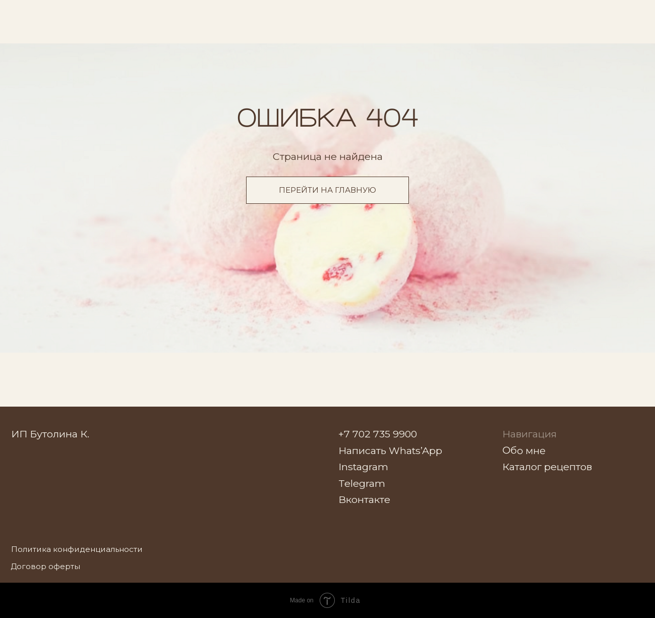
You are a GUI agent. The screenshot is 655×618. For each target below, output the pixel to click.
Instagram (363, 467)
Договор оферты (45, 566)
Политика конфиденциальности (77, 549)
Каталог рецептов (547, 467)
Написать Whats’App (390, 450)
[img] (615, 18)
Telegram (361, 483)
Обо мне (524, 450)
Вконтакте (364, 499)
